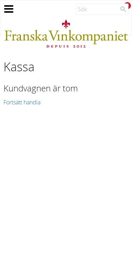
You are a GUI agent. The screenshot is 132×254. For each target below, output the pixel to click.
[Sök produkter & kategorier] (102, 9)
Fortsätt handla (22, 102)
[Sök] (123, 9)
